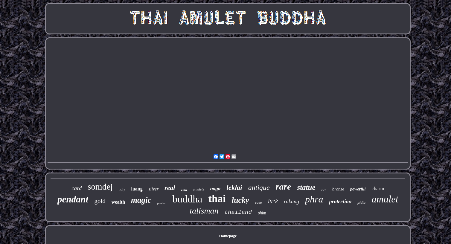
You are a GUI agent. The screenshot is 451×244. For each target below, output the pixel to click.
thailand (238, 212)
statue (306, 187)
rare (283, 186)
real (169, 187)
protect (162, 203)
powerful (357, 189)
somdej (100, 186)
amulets (198, 189)
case (258, 202)
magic (141, 200)
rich (324, 190)
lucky (240, 200)
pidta (361, 202)
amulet (384, 199)
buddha (187, 199)
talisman (204, 210)
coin (184, 190)
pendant (72, 199)
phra (314, 199)
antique (259, 187)
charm (377, 188)
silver (154, 189)
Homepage (228, 236)
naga (215, 188)
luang (136, 188)
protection (340, 202)
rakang (291, 202)
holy (122, 189)
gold (99, 201)
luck (273, 201)
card (76, 188)
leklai (234, 187)
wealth (118, 202)
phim (262, 213)
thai (217, 199)
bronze (338, 189)
